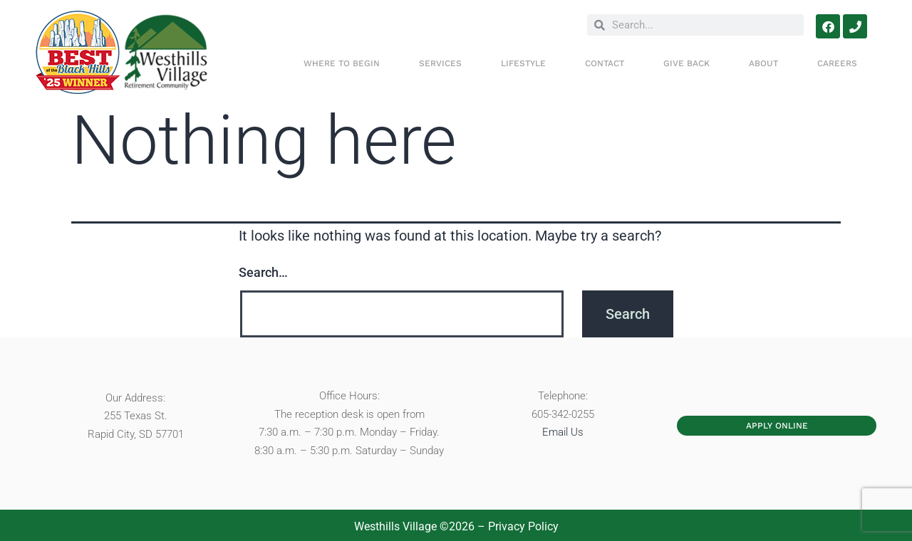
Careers (837, 63)
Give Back (686, 63)
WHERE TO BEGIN (342, 63)
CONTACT (604, 63)
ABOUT (763, 63)
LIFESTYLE (523, 63)
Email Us (563, 432)
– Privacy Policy (517, 526)
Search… (263, 272)
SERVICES (440, 63)
